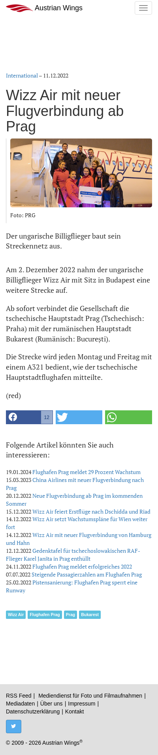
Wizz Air (16, 614)
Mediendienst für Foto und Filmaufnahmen (90, 695)
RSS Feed (19, 695)
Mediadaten (20, 703)
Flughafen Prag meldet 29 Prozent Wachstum (86, 472)
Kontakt (74, 711)
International (22, 75)
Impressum (81, 703)
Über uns (51, 703)
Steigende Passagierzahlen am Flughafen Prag (87, 574)
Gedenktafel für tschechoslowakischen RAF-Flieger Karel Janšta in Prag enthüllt (73, 554)
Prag (70, 614)
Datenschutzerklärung (33, 711)
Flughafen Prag (45, 614)
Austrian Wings (44, 8)
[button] (29, 417)
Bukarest (90, 614)
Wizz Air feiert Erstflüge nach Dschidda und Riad (91, 511)
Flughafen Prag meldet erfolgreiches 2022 (82, 566)
